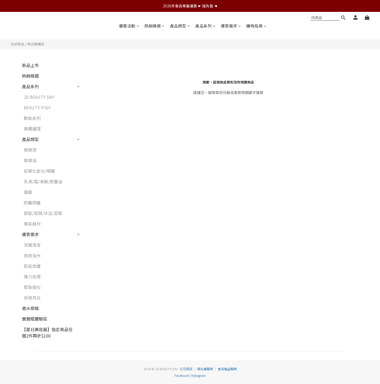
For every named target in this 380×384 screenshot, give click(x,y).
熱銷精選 (154, 26)
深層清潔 (32, 245)
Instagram (198, 375)
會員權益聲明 (227, 369)
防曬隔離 (32, 202)
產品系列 (205, 26)
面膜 (28, 192)
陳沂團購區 (35, 43)
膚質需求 (231, 26)
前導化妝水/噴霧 (39, 171)
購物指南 (256, 26)
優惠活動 (129, 26)
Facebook (181, 375)
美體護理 (32, 128)
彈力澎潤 (32, 276)
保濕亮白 (32, 297)
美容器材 (32, 224)
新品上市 (30, 65)
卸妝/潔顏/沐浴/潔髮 (43, 213)
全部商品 (17, 43)
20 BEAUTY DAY (39, 97)
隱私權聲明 (205, 369)
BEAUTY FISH (37, 107)
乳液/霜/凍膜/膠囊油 (43, 181)
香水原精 (30, 308)
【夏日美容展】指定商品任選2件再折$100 (47, 332)
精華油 (30, 160)
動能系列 (32, 118)
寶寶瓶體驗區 (34, 319)
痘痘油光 (32, 255)
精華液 (30, 150)
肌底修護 (32, 266)
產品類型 (180, 26)
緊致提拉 (32, 287)
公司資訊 (186, 369)
